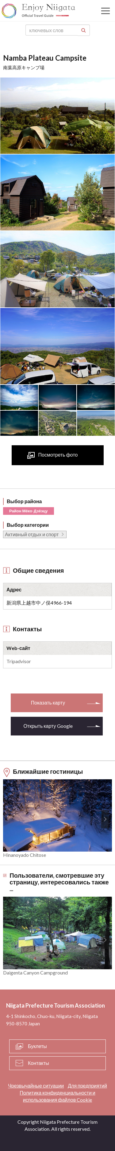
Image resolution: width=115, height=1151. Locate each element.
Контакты (38, 1063)
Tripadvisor (18, 661)
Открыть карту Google (47, 726)
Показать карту (48, 702)
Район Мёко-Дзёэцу (28, 510)
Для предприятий (87, 1085)
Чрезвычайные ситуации (36, 1085)
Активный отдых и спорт (32, 534)
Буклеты (37, 1046)
